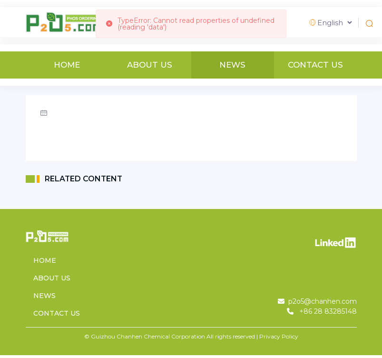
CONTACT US (315, 65)
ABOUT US (149, 65)
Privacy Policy (278, 336)
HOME (67, 65)
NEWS (232, 65)
